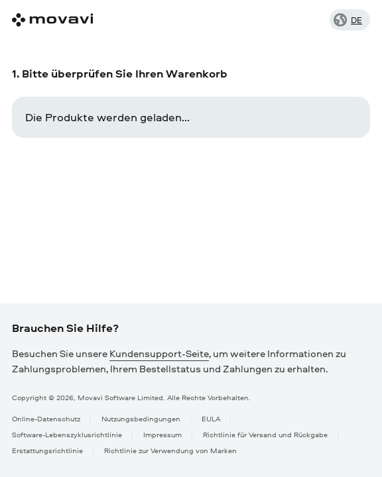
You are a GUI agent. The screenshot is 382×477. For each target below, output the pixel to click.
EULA (211, 418)
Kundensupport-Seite (159, 353)
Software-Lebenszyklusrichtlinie (67, 434)
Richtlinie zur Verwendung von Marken (170, 450)
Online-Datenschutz (46, 418)
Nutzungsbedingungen (140, 418)
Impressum (162, 434)
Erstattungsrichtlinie (47, 450)
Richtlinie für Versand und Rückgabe (265, 434)
